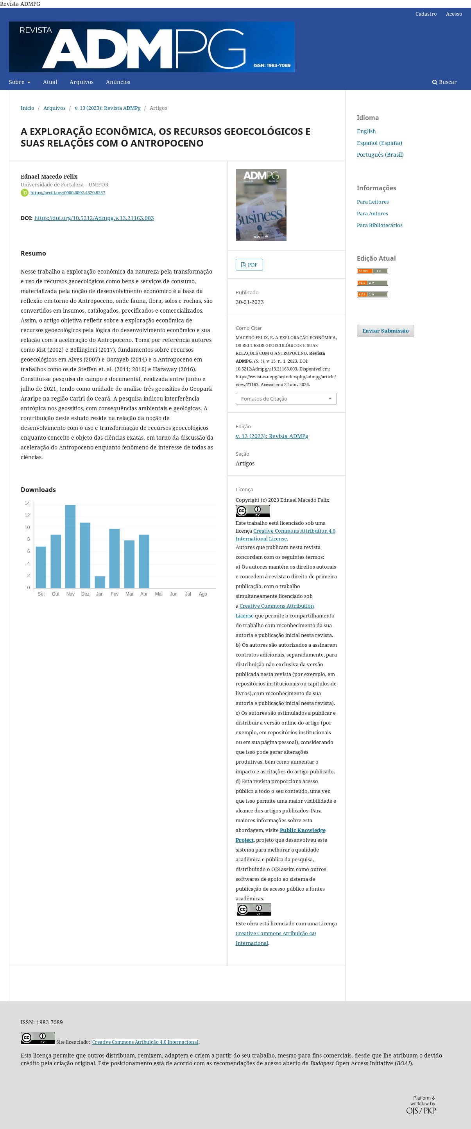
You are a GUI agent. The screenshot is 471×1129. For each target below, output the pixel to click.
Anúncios (118, 82)
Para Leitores (373, 201)
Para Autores (372, 213)
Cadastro (426, 13)
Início (27, 107)
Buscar (444, 82)
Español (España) (379, 143)
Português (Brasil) (380, 154)
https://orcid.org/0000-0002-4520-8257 (67, 192)
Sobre (17, 82)
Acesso (454, 13)
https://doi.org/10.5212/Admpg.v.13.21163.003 (94, 218)
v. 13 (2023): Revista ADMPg (108, 107)
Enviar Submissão (385, 330)
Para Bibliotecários (380, 225)
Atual (50, 82)
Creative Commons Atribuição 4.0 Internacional (145, 1042)
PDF (252, 264)
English (366, 131)
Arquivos (81, 82)
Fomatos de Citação (264, 398)
